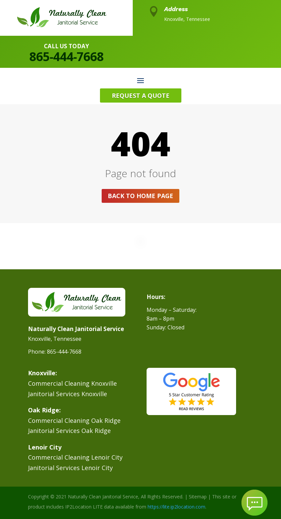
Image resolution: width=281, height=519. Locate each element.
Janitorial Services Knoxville (67, 394)
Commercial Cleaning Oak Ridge (74, 420)
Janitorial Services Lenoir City (70, 468)
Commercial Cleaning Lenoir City (75, 457)
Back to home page (140, 196)
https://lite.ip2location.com (176, 506)
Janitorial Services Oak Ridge (69, 431)
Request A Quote (141, 95)
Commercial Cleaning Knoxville (72, 383)
